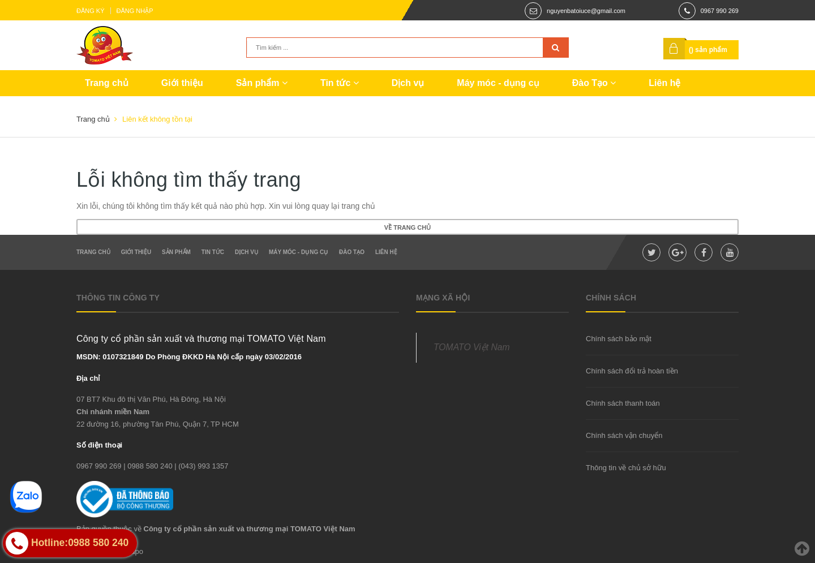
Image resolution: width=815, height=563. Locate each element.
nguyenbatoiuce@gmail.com (586, 10)
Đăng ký (90, 10)
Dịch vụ (408, 83)
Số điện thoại (99, 445)
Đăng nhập (135, 10)
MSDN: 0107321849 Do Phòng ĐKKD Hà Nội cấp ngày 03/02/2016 (189, 357)
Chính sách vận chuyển (624, 435)
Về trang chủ (407, 227)
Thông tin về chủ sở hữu (626, 467)
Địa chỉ (88, 378)
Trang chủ (106, 83)
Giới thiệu (182, 83)
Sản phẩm (262, 83)
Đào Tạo (594, 83)
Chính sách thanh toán (623, 403)
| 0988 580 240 (148, 466)
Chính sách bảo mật (618, 338)
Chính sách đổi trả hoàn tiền (632, 371)
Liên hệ (664, 83)
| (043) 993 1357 (201, 466)
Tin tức (339, 83)
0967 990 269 (720, 10)
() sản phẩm (708, 50)
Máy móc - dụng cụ (498, 83)
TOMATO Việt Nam (472, 347)
